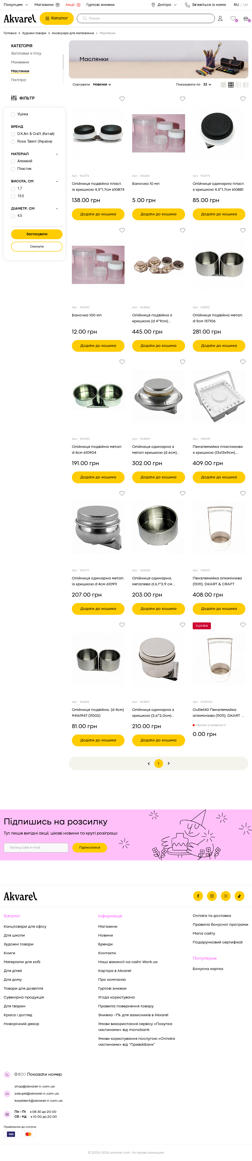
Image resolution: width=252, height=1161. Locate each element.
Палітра (18, 80)
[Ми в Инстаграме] (212, 896)
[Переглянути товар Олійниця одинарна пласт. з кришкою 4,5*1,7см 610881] (219, 133)
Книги (9, 953)
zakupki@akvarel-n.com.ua (37, 1093)
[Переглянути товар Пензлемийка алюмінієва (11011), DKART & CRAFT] (219, 528)
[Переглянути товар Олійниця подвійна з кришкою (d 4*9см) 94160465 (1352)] (158, 265)
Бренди (105, 944)
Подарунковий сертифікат (218, 942)
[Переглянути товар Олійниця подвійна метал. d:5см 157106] (219, 265)
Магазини (47, 5)
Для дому (13, 980)
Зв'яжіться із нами (205, 4)
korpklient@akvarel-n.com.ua (39, 1100)
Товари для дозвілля (23, 988)
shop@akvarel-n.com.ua (35, 1086)
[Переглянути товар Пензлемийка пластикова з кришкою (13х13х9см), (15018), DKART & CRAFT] (219, 396)
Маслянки (20, 71)
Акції (72, 5)
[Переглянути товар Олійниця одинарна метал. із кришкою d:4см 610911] (98, 528)
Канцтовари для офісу (25, 926)
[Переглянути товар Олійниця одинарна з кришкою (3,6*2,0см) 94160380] (158, 659)
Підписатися (89, 847)
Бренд (17, 127)
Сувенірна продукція (24, 997)
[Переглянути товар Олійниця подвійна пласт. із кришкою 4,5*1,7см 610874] (98, 133)
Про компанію (112, 980)
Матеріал (34, 154)
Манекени (20, 62)
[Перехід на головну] (20, 18)
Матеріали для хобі (22, 962)
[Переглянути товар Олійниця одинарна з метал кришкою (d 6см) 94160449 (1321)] (158, 396)
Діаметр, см (34, 209)
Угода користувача (116, 997)
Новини (105, 935)
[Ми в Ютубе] (225, 896)
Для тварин (15, 1006)
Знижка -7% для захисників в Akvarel (133, 1015)
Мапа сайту (204, 933)
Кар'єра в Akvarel (114, 971)
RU (236, 5)
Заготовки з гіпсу (26, 53)
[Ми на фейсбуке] (198, 896)
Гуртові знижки (100, 5)
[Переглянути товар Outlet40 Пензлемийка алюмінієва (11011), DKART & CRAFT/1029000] (219, 659)
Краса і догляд (18, 1015)
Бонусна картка (208, 969)
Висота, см (34, 182)
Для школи (14, 935)
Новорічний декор (21, 1024)
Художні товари (18, 944)
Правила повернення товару (126, 1006)
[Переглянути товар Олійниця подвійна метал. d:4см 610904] (98, 396)
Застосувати (36, 234)
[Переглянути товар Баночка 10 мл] (158, 133)
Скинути (37, 246)
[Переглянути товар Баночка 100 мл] (98, 265)
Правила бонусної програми (220, 924)
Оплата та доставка (212, 916)
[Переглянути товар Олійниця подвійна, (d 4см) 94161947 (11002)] (98, 659)
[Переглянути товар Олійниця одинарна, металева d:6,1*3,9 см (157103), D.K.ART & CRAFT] (158, 528)
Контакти (107, 953)
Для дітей (13, 971)
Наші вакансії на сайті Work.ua (128, 962)
